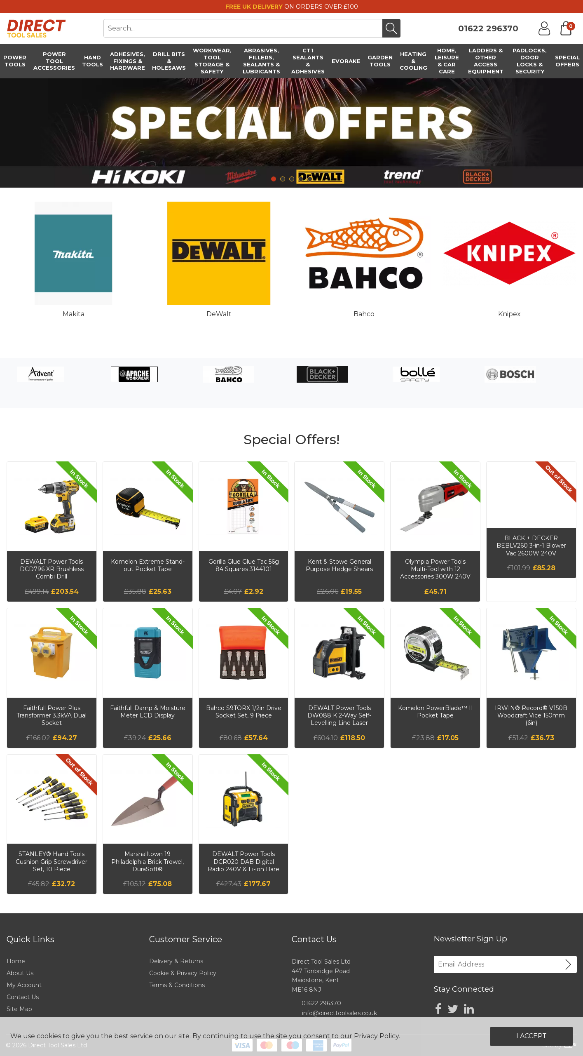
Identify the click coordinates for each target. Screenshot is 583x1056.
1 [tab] (273, 178)
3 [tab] (291, 178)
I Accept (531, 1036)
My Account (24, 985)
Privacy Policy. (377, 1036)
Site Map (19, 1009)
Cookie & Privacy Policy (182, 973)
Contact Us (23, 997)
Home (16, 961)
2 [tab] (282, 178)
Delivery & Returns (176, 961)
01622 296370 (488, 28)
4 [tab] (300, 178)
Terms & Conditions (177, 985)
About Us (20, 973)
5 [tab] (309, 178)
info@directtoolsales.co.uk (339, 1013)
